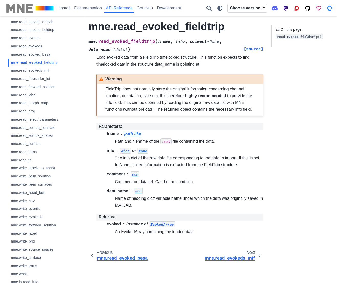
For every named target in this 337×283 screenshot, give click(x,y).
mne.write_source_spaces (32, 249)
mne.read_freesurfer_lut (30, 79)
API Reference (119, 8)
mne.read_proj (23, 111)
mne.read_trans (24, 152)
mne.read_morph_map (29, 103)
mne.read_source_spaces (32, 135)
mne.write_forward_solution (33, 225)
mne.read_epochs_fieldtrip (32, 30)
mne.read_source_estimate (33, 127)
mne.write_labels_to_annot (33, 168)
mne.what (19, 274)
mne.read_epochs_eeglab (32, 22)
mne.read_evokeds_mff (30, 70)
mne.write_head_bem (28, 193)
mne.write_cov (23, 201)
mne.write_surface (26, 258)
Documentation (88, 8)
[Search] (209, 8)
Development (169, 8)
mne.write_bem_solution (31, 176)
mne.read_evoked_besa (30, 54)
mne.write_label (24, 233)
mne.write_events (25, 209)
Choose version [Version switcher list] (246, 8)
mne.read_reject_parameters (34, 119)
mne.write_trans (24, 266)
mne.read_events (25, 38)
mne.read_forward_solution (33, 87)
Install (65, 8)
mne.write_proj (23, 241)
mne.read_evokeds (26, 46)
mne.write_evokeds (26, 217)
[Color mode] (220, 8)
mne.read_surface (25, 144)
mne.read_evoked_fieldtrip (34, 62)
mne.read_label (23, 95)
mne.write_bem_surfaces (31, 184)
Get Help (145, 8)
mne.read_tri (21, 160)
